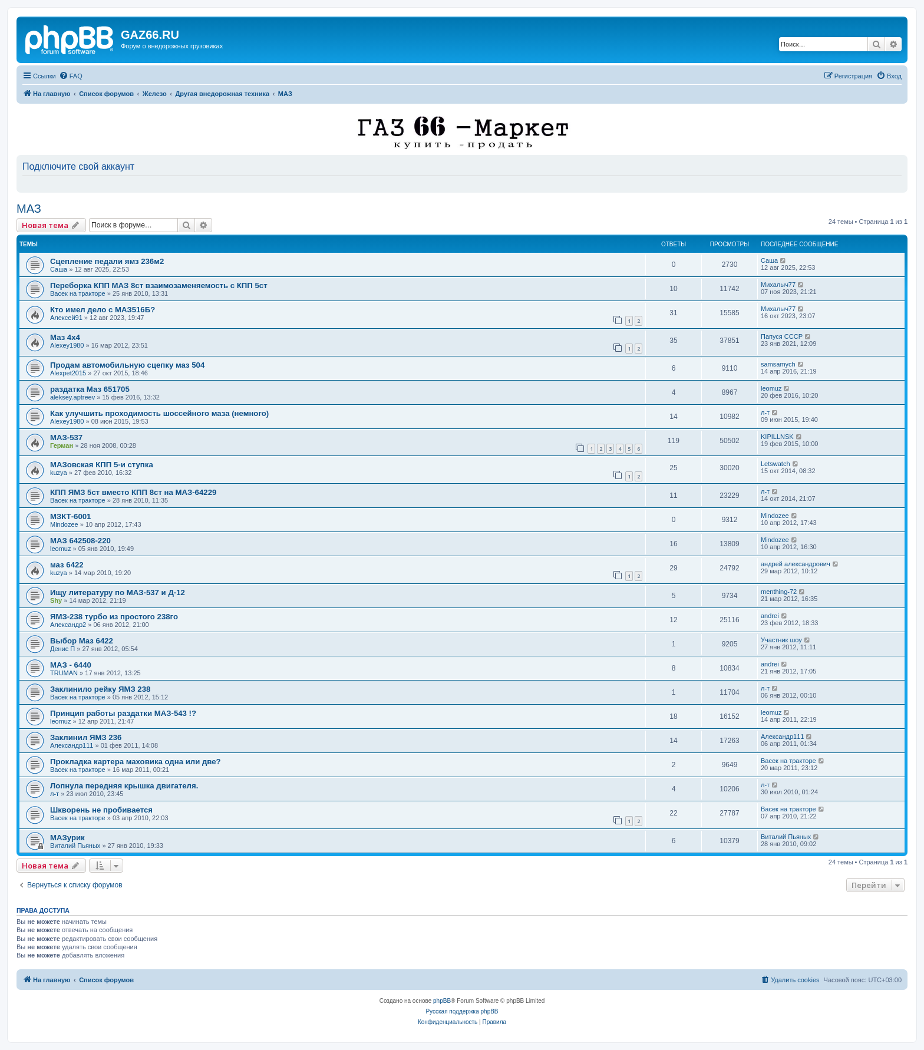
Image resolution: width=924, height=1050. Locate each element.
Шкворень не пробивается (101, 809)
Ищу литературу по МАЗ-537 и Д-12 (117, 592)
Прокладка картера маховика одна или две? (135, 761)
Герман (61, 445)
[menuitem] (70, 76)
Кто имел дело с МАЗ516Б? (102, 309)
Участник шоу (781, 639)
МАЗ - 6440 (70, 665)
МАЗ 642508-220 (80, 540)
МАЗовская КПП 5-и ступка (101, 464)
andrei (770, 615)
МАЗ (28, 208)
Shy (56, 600)
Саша (58, 269)
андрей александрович (795, 563)
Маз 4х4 (65, 337)
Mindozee (64, 524)
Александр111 (71, 745)
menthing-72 (779, 591)
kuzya (58, 472)
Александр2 (68, 624)
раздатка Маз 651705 (90, 389)
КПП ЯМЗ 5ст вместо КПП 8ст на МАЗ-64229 (133, 492)
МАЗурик (67, 837)
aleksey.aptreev (72, 397)
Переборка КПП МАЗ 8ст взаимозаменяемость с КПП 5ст (159, 285)
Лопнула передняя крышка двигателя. (124, 785)
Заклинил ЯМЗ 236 (85, 737)
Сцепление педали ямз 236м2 (107, 261)
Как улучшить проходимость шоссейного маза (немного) (159, 413)
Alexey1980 (67, 345)
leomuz (771, 388)
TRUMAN (64, 672)
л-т (765, 412)
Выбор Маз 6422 (81, 640)
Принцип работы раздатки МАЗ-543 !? (123, 713)
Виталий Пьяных (75, 845)
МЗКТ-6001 (70, 516)
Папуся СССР (782, 336)
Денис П (62, 648)
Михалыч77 (778, 284)
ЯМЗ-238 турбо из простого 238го (114, 616)
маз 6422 (67, 564)
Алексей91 (66, 317)
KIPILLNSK (777, 436)
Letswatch (775, 463)
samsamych (778, 364)
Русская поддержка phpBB (461, 1011)
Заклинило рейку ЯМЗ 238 (100, 689)
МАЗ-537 (66, 437)
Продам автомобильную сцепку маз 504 (127, 365)
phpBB (442, 1001)
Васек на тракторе (77, 293)
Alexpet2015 (68, 373)
